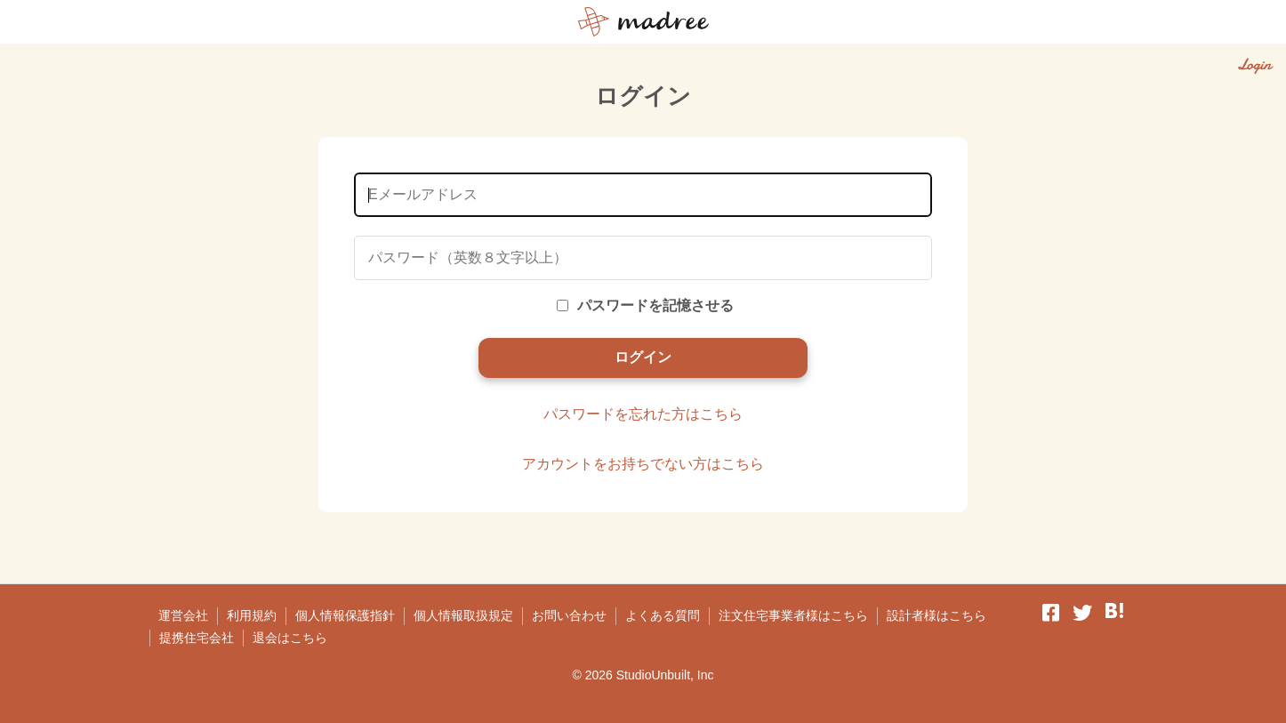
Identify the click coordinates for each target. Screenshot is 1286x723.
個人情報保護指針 (345, 615)
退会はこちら (290, 638)
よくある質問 (662, 615)
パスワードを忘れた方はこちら (643, 414)
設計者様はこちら (936, 615)
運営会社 (183, 615)
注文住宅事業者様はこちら (793, 615)
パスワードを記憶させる (645, 305)
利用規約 (252, 615)
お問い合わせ (569, 615)
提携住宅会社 (196, 638)
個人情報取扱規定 (463, 615)
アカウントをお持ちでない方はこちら (643, 463)
